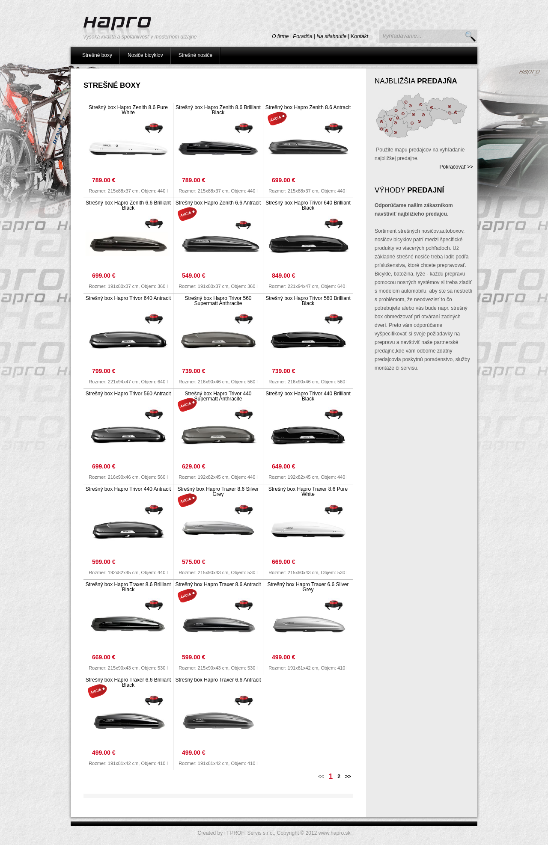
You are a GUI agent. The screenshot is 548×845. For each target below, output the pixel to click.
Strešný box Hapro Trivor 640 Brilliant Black (308, 205)
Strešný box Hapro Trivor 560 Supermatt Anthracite (218, 301)
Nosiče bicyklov (145, 55)
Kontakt (359, 36)
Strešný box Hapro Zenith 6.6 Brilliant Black (128, 205)
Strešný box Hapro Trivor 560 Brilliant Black (308, 301)
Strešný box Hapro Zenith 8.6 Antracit (308, 107)
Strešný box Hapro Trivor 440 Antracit (128, 489)
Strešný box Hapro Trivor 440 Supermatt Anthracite (218, 396)
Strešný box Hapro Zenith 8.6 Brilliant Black (218, 110)
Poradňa (302, 36)
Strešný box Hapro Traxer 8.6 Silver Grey (218, 491)
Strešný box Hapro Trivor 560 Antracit (128, 393)
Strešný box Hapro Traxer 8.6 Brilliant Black (128, 587)
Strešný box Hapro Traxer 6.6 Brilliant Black (128, 682)
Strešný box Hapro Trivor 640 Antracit (128, 298)
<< (321, 777)
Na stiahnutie (331, 36)
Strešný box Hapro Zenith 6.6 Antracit (218, 202)
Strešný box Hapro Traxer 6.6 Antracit (218, 679)
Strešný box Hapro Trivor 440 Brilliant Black (308, 396)
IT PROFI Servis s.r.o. (249, 833)
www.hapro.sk (335, 833)
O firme (280, 36)
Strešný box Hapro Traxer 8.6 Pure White (308, 491)
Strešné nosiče (195, 55)
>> (348, 777)
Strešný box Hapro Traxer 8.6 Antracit (218, 584)
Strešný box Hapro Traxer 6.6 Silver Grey (307, 587)
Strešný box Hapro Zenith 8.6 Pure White (128, 110)
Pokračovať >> (456, 167)
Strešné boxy (97, 55)
